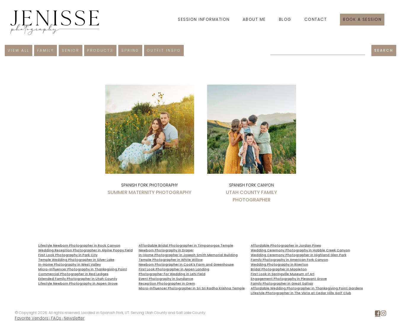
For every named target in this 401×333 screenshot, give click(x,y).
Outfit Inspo (164, 50)
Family (45, 50)
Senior (70, 50)
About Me (254, 19)
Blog (285, 19)
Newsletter (74, 318)
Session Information (204, 19)
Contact (315, 19)
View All (18, 50)
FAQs (56, 318)
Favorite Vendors (31, 318)
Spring (130, 50)
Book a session (362, 19)
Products (100, 50)
